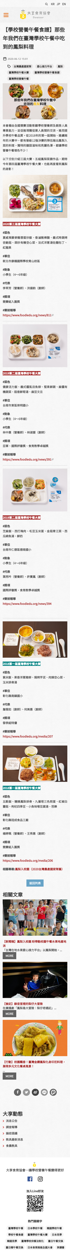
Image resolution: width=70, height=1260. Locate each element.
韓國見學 (12, 1241)
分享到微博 (35, 1092)
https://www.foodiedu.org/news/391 (28, 459)
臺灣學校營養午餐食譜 (46, 72)
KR (52, 4)
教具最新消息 (14, 1139)
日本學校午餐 (35, 1228)
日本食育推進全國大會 (40, 1247)
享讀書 (60, 1247)
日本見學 (57, 1234)
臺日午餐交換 (55, 1241)
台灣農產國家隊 (22, 66)
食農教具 (11, 1145)
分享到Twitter (26, 1092)
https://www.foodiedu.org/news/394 (27, 603)
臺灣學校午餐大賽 (19, 72)
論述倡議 (11, 1133)
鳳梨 (60, 66)
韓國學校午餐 (54, 1228)
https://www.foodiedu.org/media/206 (28, 860)
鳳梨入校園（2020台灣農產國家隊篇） (39, 869)
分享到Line (44, 1092)
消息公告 (11, 1121)
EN (64, 4)
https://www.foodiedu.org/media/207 (28, 736)
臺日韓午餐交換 (14, 1247)
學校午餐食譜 (15, 1234)
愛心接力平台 (44, 66)
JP (58, 4)
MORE (9, 955)
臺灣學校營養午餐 (19, 78)
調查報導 (11, 1127)
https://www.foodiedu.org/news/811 (28, 315)
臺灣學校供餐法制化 (32, 1241)
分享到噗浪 (53, 1092)
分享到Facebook (17, 1092)
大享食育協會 (30, 1180)
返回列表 (35, 883)
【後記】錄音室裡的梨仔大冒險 (23, 1004)
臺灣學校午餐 (15, 1228)
